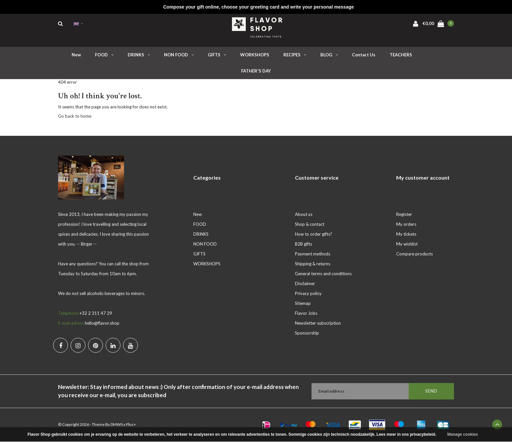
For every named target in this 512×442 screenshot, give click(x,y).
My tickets (406, 234)
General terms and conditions (323, 274)
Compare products (414, 254)
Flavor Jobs (306, 313)
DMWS (117, 425)
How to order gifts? (313, 234)
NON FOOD (179, 55)
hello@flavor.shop (102, 323)
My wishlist (407, 244)
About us (303, 215)
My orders (406, 224)
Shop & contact (309, 224)
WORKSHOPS (254, 55)
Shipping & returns (312, 264)
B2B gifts (303, 244)
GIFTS (217, 55)
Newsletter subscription (318, 323)
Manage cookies (462, 434)
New (76, 55)
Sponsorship (307, 333)
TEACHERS (401, 55)
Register (404, 215)
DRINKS (139, 55)
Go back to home (74, 117)
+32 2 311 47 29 (96, 313)
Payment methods (312, 254)
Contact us (363, 55)
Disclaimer (305, 284)
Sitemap (303, 304)
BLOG (329, 55)
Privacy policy (308, 294)
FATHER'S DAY (256, 71)
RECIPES (294, 55)
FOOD (104, 55)
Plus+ (131, 425)
